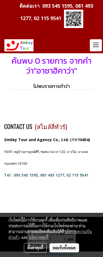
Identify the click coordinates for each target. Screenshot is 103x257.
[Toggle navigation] (96, 45)
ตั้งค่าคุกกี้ (35, 247)
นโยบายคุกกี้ (38, 237)
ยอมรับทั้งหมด (64, 247)
